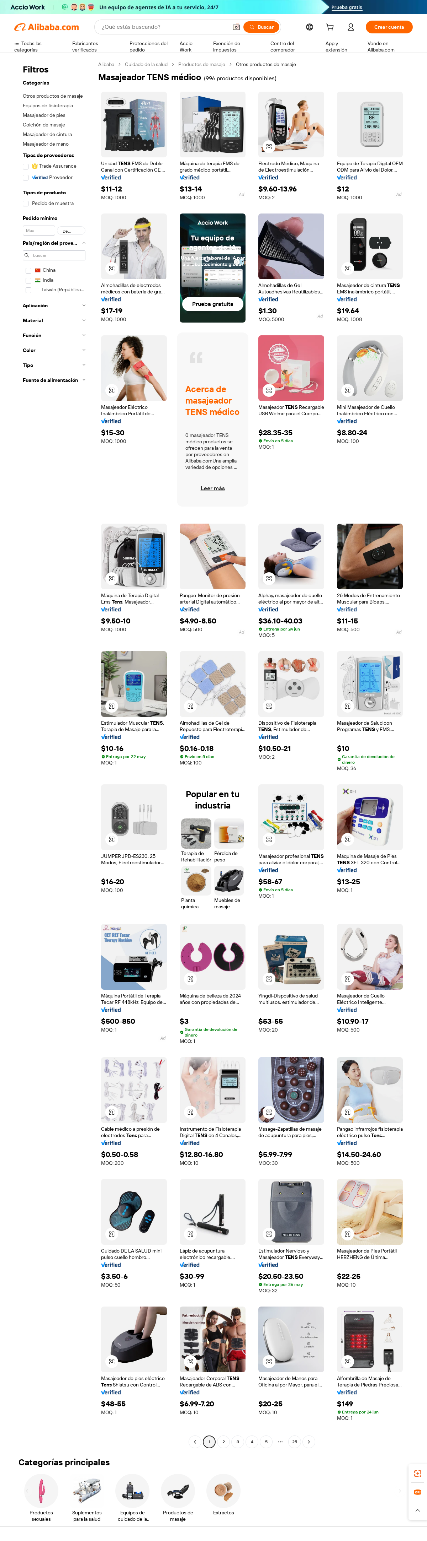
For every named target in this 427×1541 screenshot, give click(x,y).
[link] (417, 1473)
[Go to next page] (308, 1441)
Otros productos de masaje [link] (266, 64)
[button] (236, 27)
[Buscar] (261, 27)
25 (294, 1441)
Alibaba (106, 64)
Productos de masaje (201, 64)
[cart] (331, 28)
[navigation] (54, 754)
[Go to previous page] (195, 1441)
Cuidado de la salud (146, 64)
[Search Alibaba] (164, 27)
